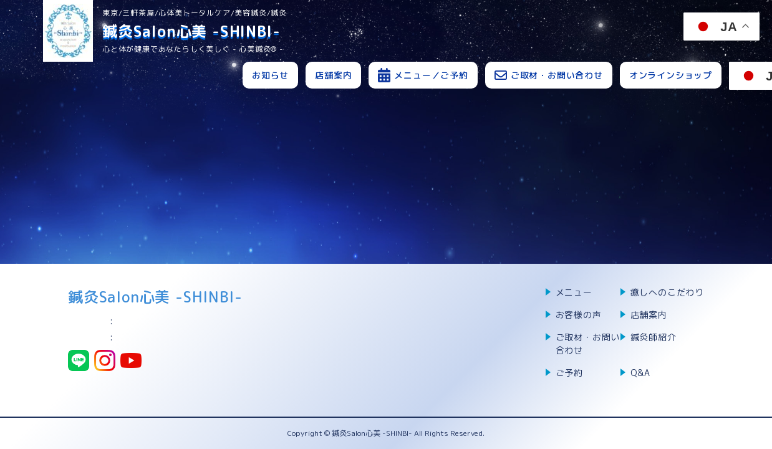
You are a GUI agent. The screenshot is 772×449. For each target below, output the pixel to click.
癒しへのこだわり (667, 292)
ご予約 (569, 373)
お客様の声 (579, 315)
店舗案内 (333, 75)
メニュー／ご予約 (431, 75)
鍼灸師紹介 (653, 337)
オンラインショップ (670, 75)
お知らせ (270, 75)
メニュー (574, 292)
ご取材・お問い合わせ (588, 343)
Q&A (640, 373)
